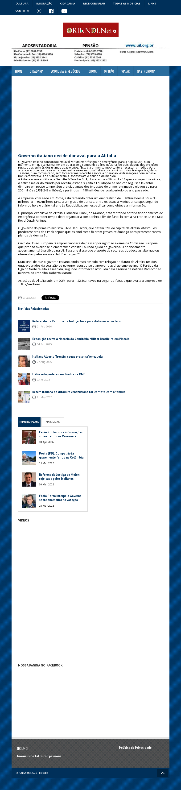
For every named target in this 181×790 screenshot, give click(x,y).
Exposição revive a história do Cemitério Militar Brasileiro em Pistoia (80, 339)
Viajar (125, 71)
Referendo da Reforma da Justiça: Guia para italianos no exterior (77, 321)
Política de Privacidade (135, 748)
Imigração (44, 3)
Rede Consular (94, 3)
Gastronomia (146, 71)
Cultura (22, 3)
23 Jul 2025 (43, 379)
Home (18, 71)
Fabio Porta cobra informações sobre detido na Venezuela (60, 434)
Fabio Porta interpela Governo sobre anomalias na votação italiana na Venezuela (60, 500)
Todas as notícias (126, 3)
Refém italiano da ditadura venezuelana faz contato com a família (78, 392)
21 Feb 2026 (44, 326)
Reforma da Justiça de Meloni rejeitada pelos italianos (59, 477)
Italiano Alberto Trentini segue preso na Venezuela (67, 357)
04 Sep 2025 (44, 344)
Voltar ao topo (162, 773)
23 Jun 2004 (29, 297)
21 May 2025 (44, 397)
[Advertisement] (90, 115)
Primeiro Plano (29, 421)
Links (152, 3)
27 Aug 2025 (44, 362)
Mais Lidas (53, 421)
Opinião (109, 71)
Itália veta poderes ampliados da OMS (59, 374)
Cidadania (67, 3)
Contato (22, 10)
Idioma (92, 71)
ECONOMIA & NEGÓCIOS (65, 71)
